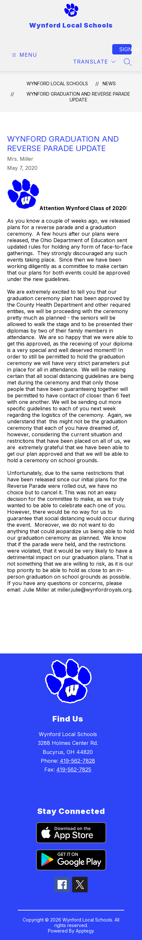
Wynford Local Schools (57, 83)
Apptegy (85, 931)
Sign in (125, 49)
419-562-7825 (73, 769)
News (109, 83)
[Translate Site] (94, 62)
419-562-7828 (77, 761)
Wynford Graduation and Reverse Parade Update (78, 96)
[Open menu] (23, 55)
